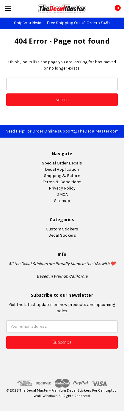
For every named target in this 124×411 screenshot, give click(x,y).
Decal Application (62, 169)
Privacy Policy (62, 188)
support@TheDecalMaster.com (88, 131)
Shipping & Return (62, 175)
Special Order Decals (62, 163)
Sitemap (62, 200)
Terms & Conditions (62, 181)
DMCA (62, 194)
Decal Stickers (62, 235)
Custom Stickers (62, 229)
